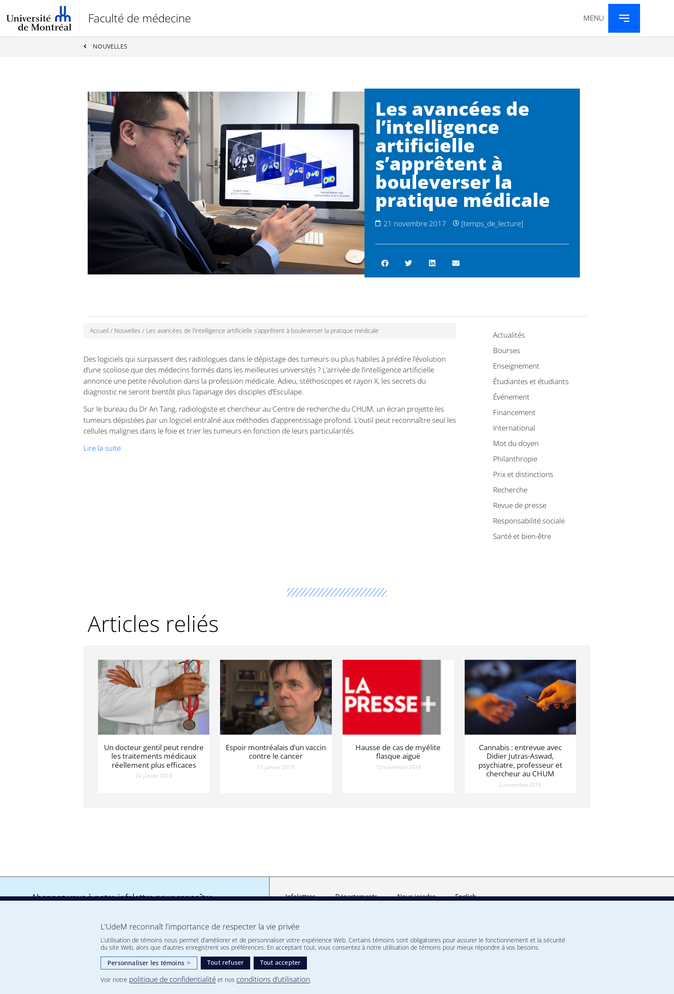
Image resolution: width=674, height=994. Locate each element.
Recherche (510, 490)
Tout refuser (225, 962)
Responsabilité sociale (529, 521)
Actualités (509, 335)
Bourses (506, 350)
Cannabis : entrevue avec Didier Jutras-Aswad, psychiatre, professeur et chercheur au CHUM (520, 760)
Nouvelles (127, 330)
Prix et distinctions (523, 474)
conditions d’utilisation (273, 979)
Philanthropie (515, 459)
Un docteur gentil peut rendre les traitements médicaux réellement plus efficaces (154, 756)
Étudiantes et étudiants (531, 381)
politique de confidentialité (172, 979)
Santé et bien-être (522, 536)
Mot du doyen (516, 443)
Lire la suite (102, 448)
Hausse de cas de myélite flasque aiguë (398, 751)
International (514, 428)
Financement (514, 412)
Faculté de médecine (139, 18)
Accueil (99, 330)
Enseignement (516, 366)
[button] (385, 263)
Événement (511, 397)
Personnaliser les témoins (148, 963)
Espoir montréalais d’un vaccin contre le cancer (276, 751)
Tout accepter (280, 962)
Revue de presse (519, 505)
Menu (593, 18)
